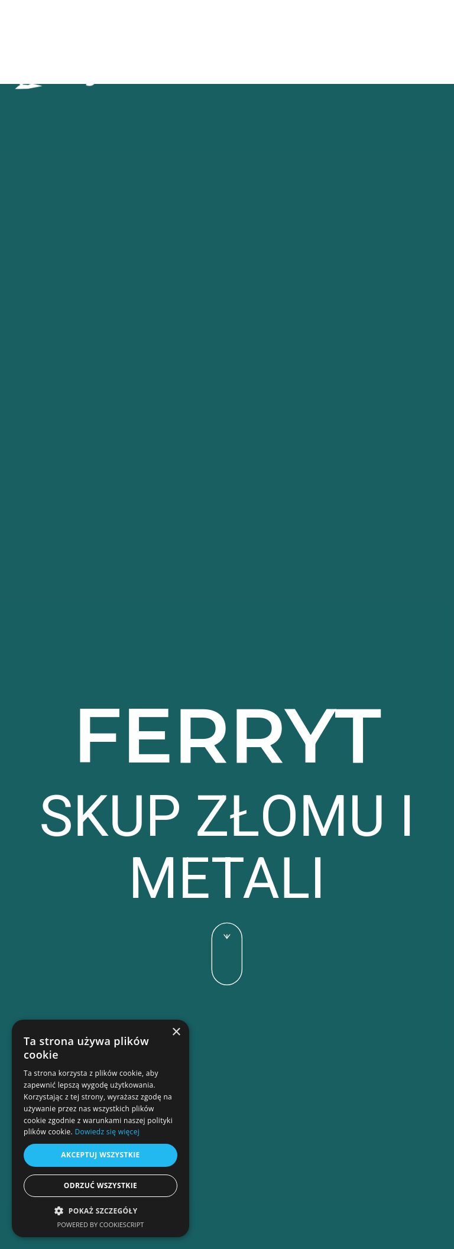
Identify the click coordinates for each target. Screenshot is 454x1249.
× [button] (175, 1032)
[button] (411, 75)
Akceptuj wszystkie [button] (100, 1155)
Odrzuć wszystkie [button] (100, 1185)
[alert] (100, 1128)
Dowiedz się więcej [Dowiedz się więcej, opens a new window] (107, 1132)
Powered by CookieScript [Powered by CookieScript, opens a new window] (100, 1224)
